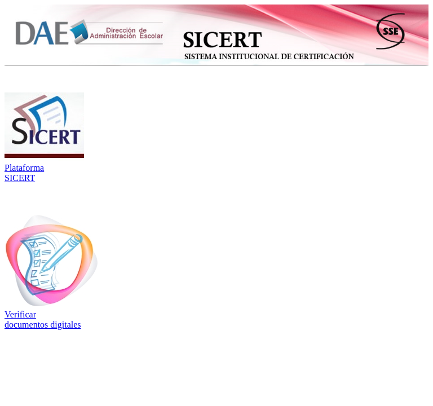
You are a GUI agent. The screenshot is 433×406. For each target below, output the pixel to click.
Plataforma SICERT (24, 173)
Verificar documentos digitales (43, 319)
